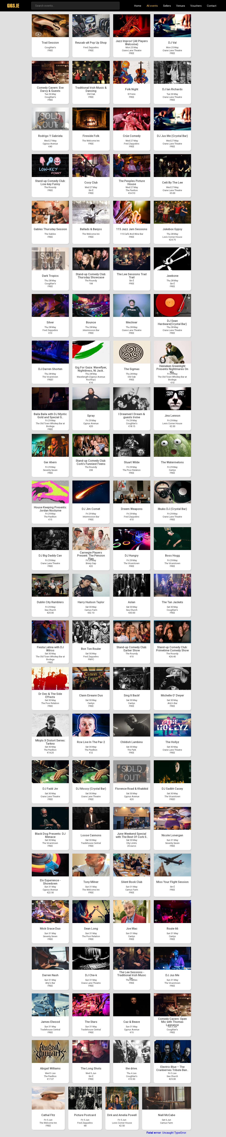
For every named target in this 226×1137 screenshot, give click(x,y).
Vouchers (196, 5)
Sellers (167, 5)
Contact (211, 5)
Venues (180, 5)
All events (152, 5)
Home (137, 5)
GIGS (13, 5)
